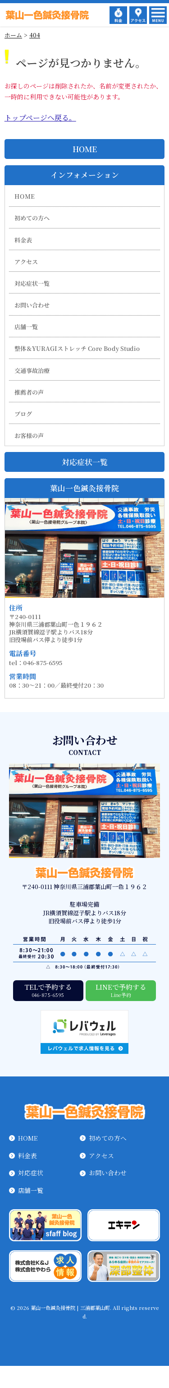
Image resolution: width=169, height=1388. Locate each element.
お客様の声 (29, 435)
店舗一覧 (26, 327)
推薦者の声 (29, 392)
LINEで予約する (121, 990)
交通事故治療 (32, 370)
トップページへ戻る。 (40, 117)
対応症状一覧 (32, 283)
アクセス (26, 262)
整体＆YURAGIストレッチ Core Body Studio (77, 348)
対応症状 (30, 1172)
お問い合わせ (32, 305)
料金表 (23, 240)
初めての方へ (32, 218)
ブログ (23, 414)
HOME (84, 149)
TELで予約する (48, 990)
